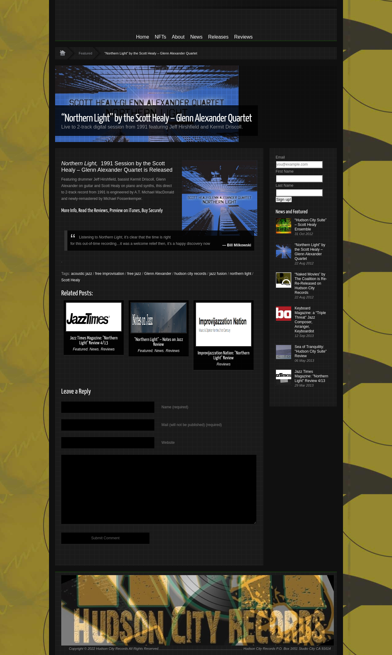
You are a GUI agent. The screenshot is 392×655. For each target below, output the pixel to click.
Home (142, 36)
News (196, 36)
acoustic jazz (81, 273)
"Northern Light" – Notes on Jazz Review (158, 342)
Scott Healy (70, 280)
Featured (85, 53)
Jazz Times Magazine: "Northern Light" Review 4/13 (94, 340)
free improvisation (109, 273)
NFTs (160, 36)
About (178, 36)
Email (280, 157)
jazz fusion (218, 273)
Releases (218, 36)
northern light (240, 273)
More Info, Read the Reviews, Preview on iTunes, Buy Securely (112, 210)
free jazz (134, 273)
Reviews (243, 36)
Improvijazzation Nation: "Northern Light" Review (223, 355)
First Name (285, 171)
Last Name (284, 185)
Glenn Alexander (158, 273)
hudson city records (190, 273)
